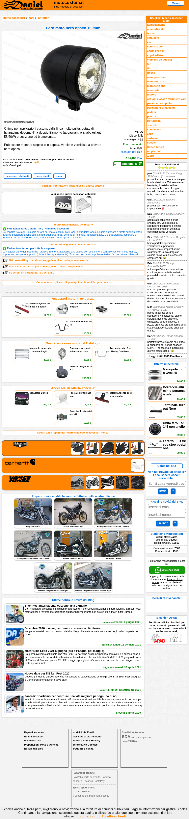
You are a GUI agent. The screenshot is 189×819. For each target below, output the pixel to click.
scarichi (152, 125)
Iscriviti (163, 523)
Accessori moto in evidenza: (73, 298)
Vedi (36, 162)
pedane (152, 112)
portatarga (153, 120)
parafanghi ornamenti (161, 107)
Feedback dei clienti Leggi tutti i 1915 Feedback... (167, 260)
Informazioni (86, 816)
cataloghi (153, 37)
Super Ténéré (155, 146)
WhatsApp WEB (167, 570)
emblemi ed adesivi (159, 59)
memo (60, 176)
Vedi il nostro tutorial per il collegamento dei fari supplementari (44, 266)
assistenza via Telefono (87, 736)
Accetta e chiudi (113, 816)
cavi (149, 42)
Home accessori (14, 17)
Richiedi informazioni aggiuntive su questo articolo (73, 185)
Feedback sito (32, 740)
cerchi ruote (155, 46)
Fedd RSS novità (83, 748)
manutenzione (156, 85)
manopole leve (156, 77)
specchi (152, 142)
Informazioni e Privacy (86, 740)
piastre (151, 116)
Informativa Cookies (85, 744)
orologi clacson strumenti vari (166, 98)
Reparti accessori (34, 732)
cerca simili (43, 176)
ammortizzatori (156, 29)
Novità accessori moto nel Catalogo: (73, 343)
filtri (149, 68)
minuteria (153, 90)
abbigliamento (156, 24)
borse (150, 33)
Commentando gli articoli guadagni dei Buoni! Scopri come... (73, 282)
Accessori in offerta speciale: (73, 388)
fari (31, 17)
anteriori (44, 17)
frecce (151, 72)
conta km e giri (156, 50)
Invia (163, 491)
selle (150, 133)
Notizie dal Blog (33, 748)
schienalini (154, 129)
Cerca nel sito (166, 465)
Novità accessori (34, 736)
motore (151, 94)
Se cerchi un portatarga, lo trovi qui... (28, 272)
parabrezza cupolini (159, 103)
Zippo (150, 155)
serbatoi (152, 138)
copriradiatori (156, 55)
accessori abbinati (18, 176)
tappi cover (154, 151)
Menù (176, 3)
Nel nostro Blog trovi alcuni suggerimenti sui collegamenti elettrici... (47, 260)
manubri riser (155, 81)
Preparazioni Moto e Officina (41, 744)
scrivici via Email (83, 732)
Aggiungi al (132, 163)
